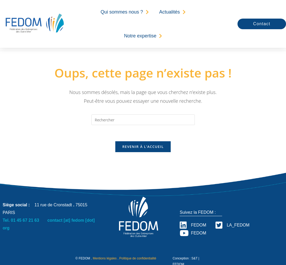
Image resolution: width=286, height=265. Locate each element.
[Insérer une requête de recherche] (143, 119)
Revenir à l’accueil (143, 146)
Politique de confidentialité (137, 258)
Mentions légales (105, 258)
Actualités (172, 12)
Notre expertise (143, 36)
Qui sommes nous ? (124, 12)
